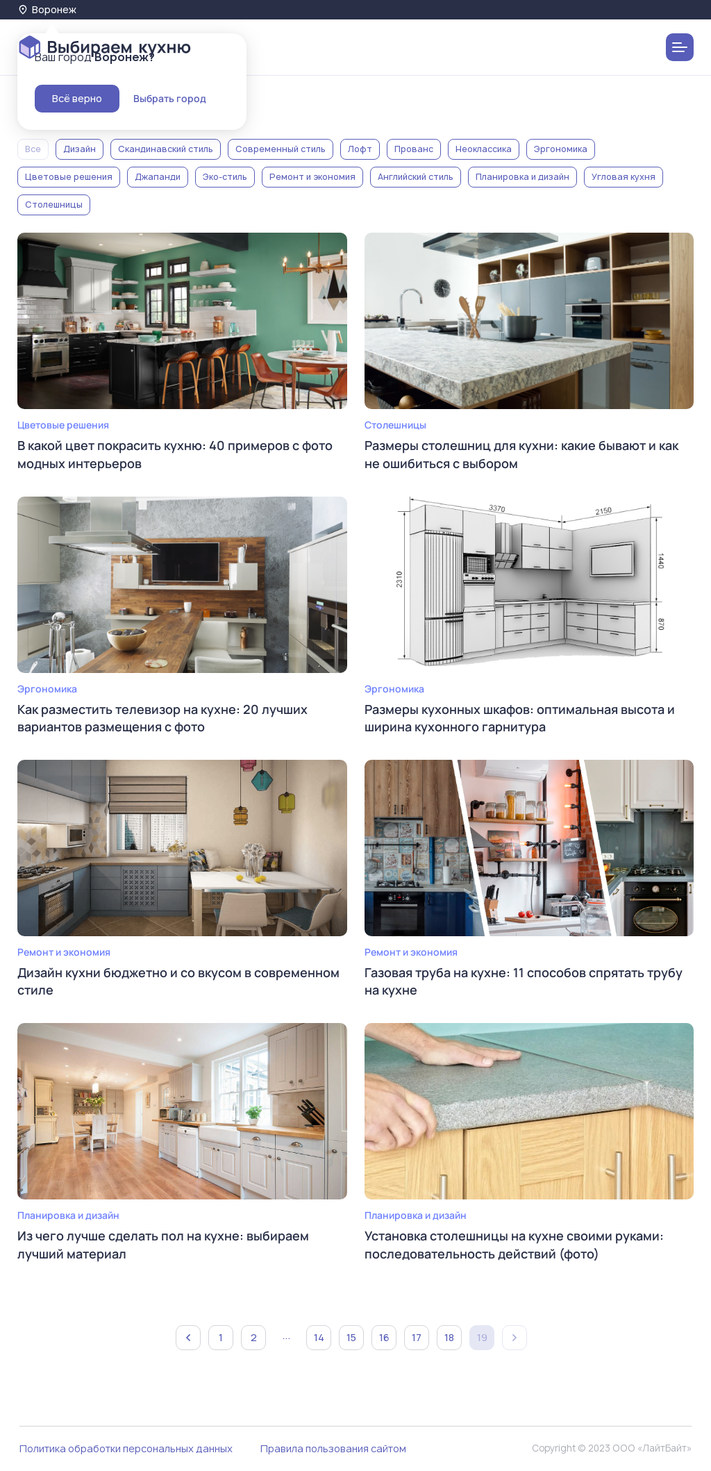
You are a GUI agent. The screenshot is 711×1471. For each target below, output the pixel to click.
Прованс (413, 149)
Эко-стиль (225, 177)
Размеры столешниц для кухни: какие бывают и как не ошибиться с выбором (521, 454)
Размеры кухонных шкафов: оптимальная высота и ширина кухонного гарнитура (520, 718)
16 (384, 1337)
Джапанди (158, 177)
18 (449, 1337)
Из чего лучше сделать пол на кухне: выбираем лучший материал (163, 1244)
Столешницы (54, 204)
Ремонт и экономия (312, 177)
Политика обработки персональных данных (126, 1448)
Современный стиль (280, 149)
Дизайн (79, 149)
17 (416, 1337)
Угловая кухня (623, 177)
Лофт (360, 149)
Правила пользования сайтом (333, 1448)
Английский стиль (415, 177)
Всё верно (77, 98)
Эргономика (560, 149)
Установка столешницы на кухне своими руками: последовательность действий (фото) (514, 1244)
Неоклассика (483, 149)
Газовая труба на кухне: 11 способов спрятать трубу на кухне (524, 981)
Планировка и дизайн (522, 177)
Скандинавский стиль (165, 149)
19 (482, 1337)
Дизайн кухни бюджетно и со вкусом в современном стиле (178, 981)
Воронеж (46, 9)
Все (33, 149)
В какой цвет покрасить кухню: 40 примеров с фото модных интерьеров (175, 454)
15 (351, 1337)
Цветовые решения (68, 177)
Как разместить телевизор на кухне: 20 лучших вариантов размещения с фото (162, 718)
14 (319, 1337)
